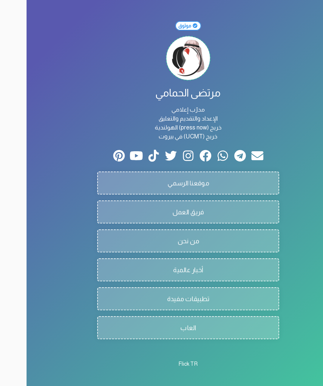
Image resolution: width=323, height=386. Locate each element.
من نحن (161, 241)
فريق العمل (161, 212)
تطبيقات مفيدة (161, 298)
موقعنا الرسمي (161, 183)
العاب (161, 327)
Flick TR (161, 364)
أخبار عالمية (162, 270)
